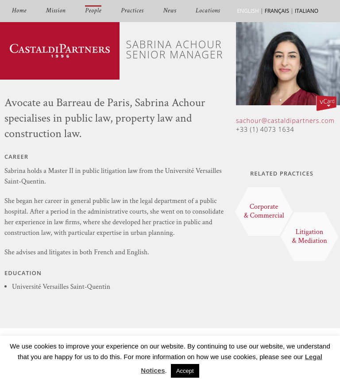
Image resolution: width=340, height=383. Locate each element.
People (93, 11)
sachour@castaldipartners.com (285, 120)
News (169, 11)
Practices (132, 11)
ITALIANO (306, 11)
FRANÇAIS (277, 11)
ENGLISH (248, 11)
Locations (208, 11)
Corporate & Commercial (263, 211)
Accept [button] (185, 371)
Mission (56, 11)
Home (19, 11)
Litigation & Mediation (309, 236)
